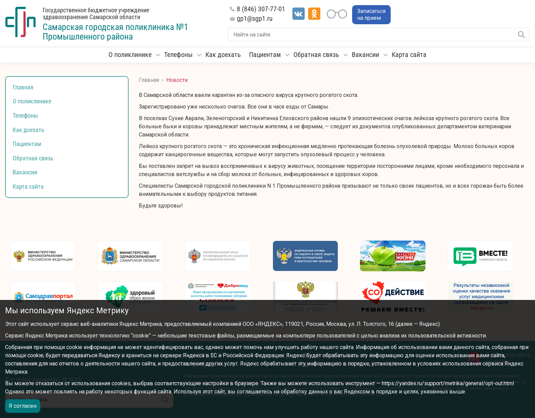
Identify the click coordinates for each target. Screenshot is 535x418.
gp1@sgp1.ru (255, 18)
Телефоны (178, 55)
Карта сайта (409, 55)
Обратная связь (316, 55)
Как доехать (223, 55)
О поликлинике (130, 55)
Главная (23, 87)
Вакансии (365, 55)
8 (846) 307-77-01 (261, 9)
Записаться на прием (371, 14)
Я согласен (23, 406)
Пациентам (265, 55)
